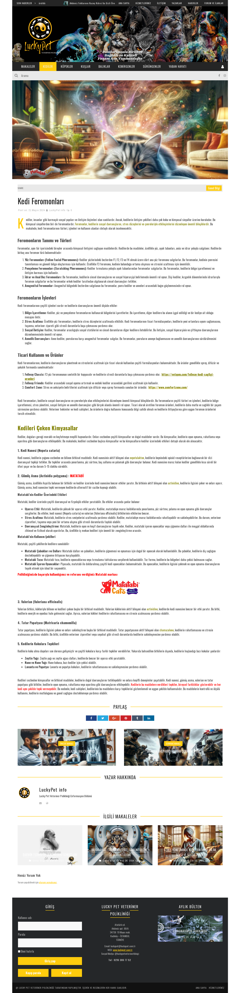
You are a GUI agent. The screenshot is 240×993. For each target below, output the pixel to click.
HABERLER (193, 3)
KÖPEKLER (67, 66)
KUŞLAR (86, 66)
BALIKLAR (104, 66)
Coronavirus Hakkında (190, 931)
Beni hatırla (27, 951)
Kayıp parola (33, 973)
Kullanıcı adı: (25, 918)
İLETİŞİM (161, 3)
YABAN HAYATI (177, 66)
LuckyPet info (57, 210)
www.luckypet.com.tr (122, 950)
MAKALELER (28, 66)
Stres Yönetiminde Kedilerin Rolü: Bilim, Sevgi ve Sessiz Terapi (190, 852)
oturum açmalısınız (48, 882)
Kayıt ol (66, 973)
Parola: (22, 934)
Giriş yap (50, 961)
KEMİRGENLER (126, 66)
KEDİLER (48, 66)
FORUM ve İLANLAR (213, 3)
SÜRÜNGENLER (152, 66)
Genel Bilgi (214, 188)
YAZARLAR (177, 3)
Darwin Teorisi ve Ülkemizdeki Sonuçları (50, 854)
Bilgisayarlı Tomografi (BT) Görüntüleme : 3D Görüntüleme (120, 852)
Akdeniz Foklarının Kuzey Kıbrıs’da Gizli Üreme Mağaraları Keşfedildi (114, 3)
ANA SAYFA (124, 3)
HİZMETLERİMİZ (143, 3)
